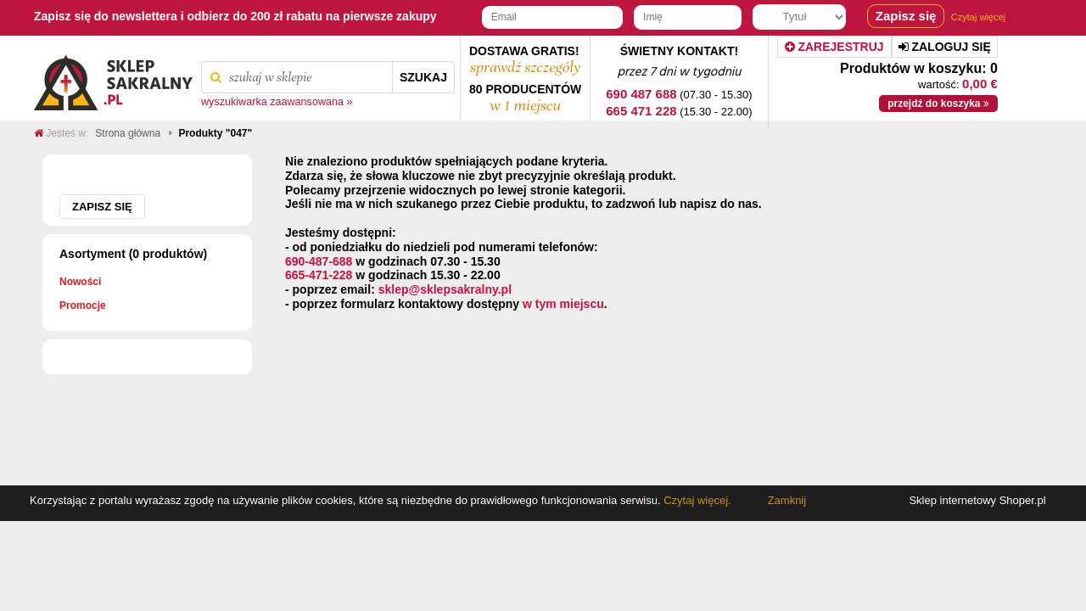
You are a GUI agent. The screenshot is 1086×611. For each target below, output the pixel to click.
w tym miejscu (563, 304)
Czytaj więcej (978, 17)
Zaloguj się (944, 46)
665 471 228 (641, 111)
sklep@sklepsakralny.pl (445, 289)
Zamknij (787, 500)
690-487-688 (318, 261)
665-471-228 (318, 275)
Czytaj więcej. (696, 500)
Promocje (82, 305)
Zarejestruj (834, 46)
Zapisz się (102, 206)
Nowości (80, 282)
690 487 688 (641, 94)
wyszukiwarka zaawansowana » (277, 102)
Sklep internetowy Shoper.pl (977, 500)
